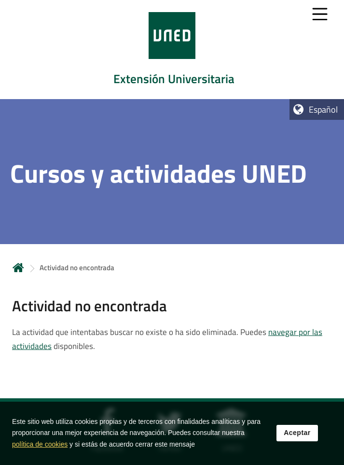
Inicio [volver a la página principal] (18, 267)
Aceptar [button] (297, 433)
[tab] (172, 49)
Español (323, 109)
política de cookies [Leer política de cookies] (40, 445)
